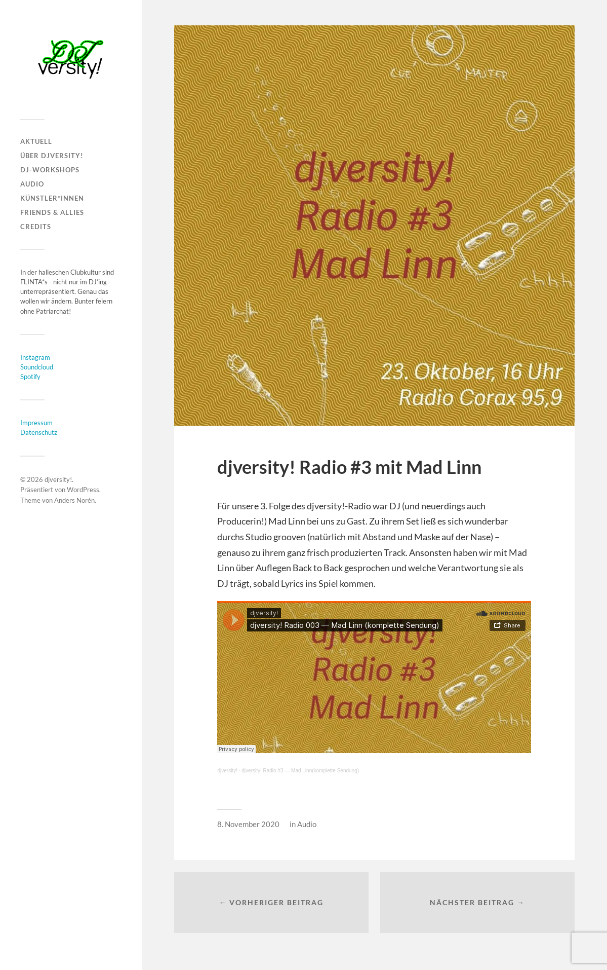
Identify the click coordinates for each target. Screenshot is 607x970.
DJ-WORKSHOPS (49, 170)
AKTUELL (36, 141)
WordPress (83, 490)
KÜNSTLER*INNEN (52, 198)
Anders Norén (74, 500)
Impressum (36, 423)
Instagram (35, 357)
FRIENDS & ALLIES (52, 212)
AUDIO (32, 184)
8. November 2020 (248, 824)
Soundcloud (36, 367)
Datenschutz (38, 432)
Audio (306, 824)
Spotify (30, 376)
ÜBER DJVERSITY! (52, 156)
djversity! (58, 479)
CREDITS (35, 226)
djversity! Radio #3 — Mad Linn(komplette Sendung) (300, 770)
